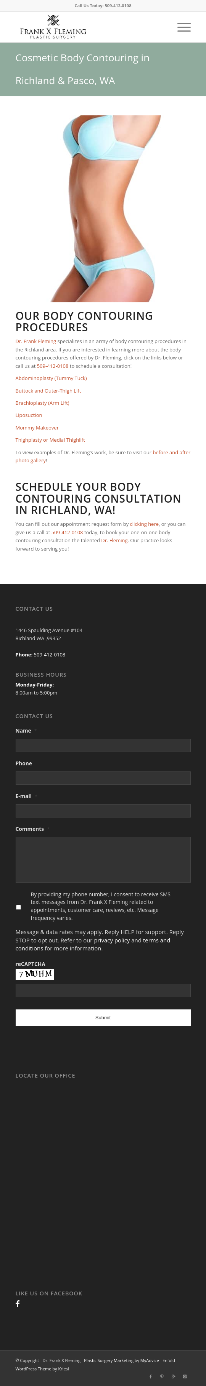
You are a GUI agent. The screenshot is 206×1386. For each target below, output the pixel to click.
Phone (24, 763)
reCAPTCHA (30, 964)
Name (26, 730)
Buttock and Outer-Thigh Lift (48, 390)
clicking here (144, 524)
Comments (33, 829)
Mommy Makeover (37, 427)
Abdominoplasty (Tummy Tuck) (51, 378)
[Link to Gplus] (173, 1376)
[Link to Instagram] (185, 1376)
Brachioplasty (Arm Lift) (42, 402)
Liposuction (29, 415)
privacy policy (112, 940)
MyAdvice (149, 1360)
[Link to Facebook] (17, 1303)
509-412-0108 (118, 5)
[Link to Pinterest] (162, 1376)
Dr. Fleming (114, 540)
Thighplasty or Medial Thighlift (50, 439)
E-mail (27, 796)
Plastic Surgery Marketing (109, 1360)
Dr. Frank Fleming (36, 341)
